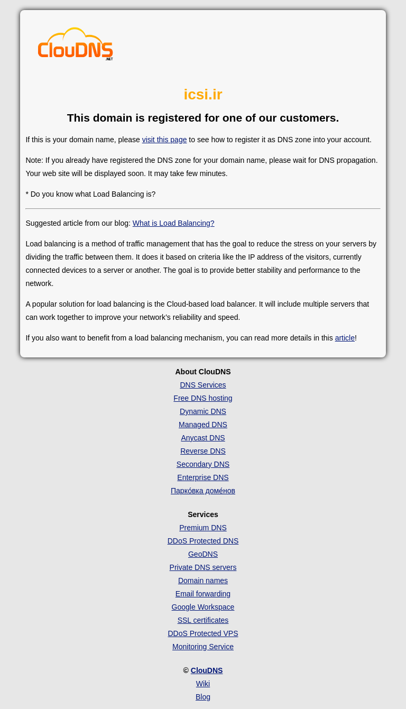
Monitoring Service (203, 646)
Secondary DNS (203, 464)
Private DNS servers (203, 567)
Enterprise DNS (202, 477)
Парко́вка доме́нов (203, 490)
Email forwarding (203, 594)
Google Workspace (203, 607)
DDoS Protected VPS (203, 633)
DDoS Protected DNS (203, 541)
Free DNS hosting (202, 398)
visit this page (164, 139)
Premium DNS (202, 527)
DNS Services (203, 385)
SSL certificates (203, 620)
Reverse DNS (203, 451)
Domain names (203, 580)
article (345, 338)
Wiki (203, 683)
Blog (203, 697)
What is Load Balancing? (174, 223)
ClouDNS (207, 670)
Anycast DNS (203, 438)
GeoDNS (203, 554)
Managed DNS (203, 424)
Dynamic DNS (203, 411)
